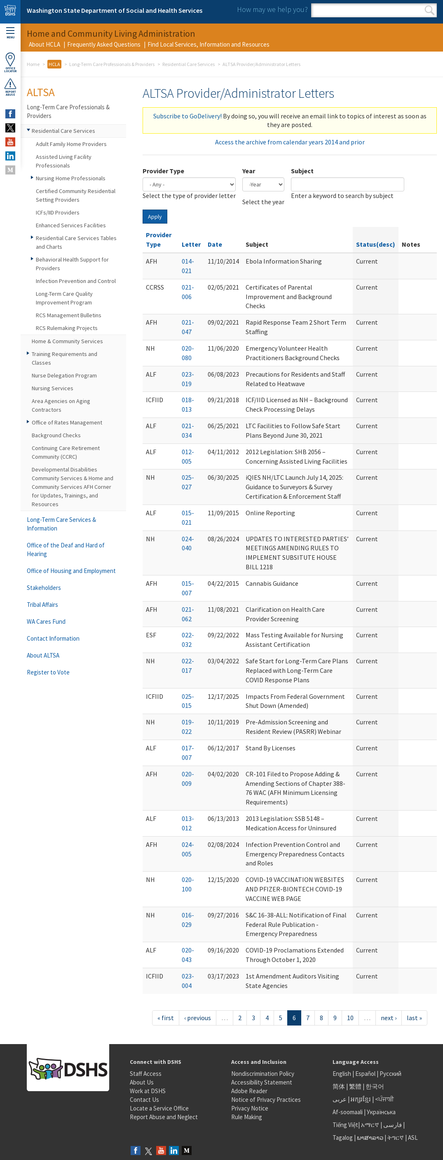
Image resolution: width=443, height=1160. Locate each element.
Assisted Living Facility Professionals (63, 161)
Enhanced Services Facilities (71, 225)
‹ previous (197, 1018)
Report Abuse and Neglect (164, 1117)
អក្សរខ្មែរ (361, 1099)
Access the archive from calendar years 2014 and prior (290, 142)
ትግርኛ (395, 1137)
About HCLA (44, 44)
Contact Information (53, 638)
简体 (339, 1086)
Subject (302, 171)
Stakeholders (44, 588)
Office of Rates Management (67, 422)
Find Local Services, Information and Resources (209, 44)
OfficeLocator (10, 62)
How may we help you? (272, 9)
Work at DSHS (148, 1091)
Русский (390, 1073)
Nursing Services (52, 388)
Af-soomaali (348, 1112)
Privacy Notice (249, 1108)
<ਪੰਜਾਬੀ (384, 1099)
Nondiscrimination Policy (262, 1073)
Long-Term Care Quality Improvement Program (64, 298)
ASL (413, 1137)
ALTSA (41, 92)
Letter (191, 244)
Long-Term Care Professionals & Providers (112, 64)
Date (215, 244)
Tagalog (343, 1137)
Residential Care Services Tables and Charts (76, 242)
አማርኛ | (371, 1125)
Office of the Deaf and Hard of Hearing (66, 549)
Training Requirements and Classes (64, 358)
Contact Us (144, 1099)
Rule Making (246, 1117)
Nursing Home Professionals (70, 178)
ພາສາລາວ (370, 1137)
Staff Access (146, 1073)
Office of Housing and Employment (71, 571)
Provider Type (163, 171)
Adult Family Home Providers (71, 144)
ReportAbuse (10, 87)
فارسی (392, 1125)
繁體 (356, 1086)
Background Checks (56, 435)
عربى (340, 1099)
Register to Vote (48, 672)
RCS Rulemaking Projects (67, 328)
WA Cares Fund (46, 621)
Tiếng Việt (345, 1125)
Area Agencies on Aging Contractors (61, 405)
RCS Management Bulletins (68, 315)
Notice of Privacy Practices (266, 1099)
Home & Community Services (67, 341)
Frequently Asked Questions (104, 44)
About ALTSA (43, 655)
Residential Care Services (188, 64)
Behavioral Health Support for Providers (72, 264)
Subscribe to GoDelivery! (187, 116)
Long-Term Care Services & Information (61, 524)
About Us (142, 1082)
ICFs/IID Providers (58, 212)
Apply (155, 216)
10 (350, 1018)
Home (33, 64)
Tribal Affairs (42, 604)
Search (429, 10)
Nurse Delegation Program (64, 375)
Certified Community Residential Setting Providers (75, 195)
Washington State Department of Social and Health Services (114, 10)
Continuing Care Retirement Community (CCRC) (66, 452)
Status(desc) (375, 244)
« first (165, 1018)
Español (365, 1073)
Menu (10, 33)
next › (388, 1018)
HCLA (54, 64)
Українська (381, 1112)
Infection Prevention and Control (76, 281)
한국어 (375, 1086)
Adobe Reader (249, 1091)
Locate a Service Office (159, 1108)
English (342, 1073)
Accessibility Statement (261, 1082)
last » (414, 1018)
